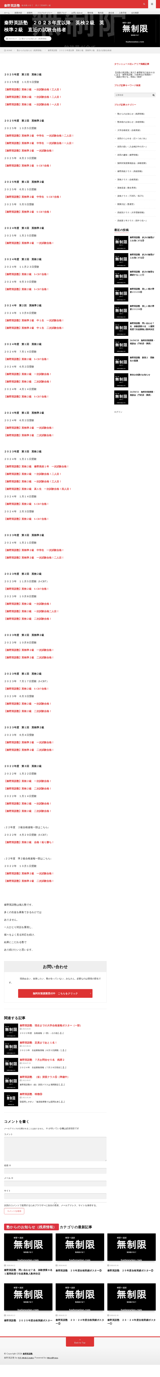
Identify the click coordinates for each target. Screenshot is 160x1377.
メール (8, 1184)
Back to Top (80, 1355)
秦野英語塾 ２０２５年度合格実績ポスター (27, 1334)
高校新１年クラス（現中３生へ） (133, 225)
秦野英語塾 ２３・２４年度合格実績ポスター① (130, 1334)
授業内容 (19, 15)
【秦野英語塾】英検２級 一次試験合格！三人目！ (33, 487)
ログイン (118, 416)
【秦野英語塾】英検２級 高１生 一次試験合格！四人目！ (38, 494)
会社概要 (148, 15)
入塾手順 (135, 15)
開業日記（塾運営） (127, 209)
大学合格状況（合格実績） (130, 136)
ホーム (7, 15)
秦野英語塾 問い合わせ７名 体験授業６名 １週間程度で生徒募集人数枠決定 (142, 330)
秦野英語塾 (28, 1366)
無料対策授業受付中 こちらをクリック (55, 999)
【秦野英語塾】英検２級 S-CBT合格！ (26, 280)
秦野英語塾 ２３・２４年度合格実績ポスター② (79, 1334)
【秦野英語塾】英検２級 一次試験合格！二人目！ (33, 479)
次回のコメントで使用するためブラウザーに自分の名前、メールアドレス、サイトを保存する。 (51, 1211)
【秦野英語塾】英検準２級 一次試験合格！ (29, 248)
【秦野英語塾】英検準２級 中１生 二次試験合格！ (34, 333)
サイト (7, 1197)
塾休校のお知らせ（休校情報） (132, 127)
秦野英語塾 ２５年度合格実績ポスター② (130, 1278)
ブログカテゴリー (49, 15)
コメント (8, 1140)
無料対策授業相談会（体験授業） (133, 168)
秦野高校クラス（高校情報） (131, 176)
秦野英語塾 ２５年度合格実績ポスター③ (79, 1278)
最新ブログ (68, 15)
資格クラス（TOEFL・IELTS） (132, 200)
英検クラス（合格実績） (129, 184)
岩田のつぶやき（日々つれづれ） (133, 144)
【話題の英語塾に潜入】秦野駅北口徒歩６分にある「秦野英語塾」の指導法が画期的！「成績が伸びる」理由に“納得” (135, 80)
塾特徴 (100, 15)
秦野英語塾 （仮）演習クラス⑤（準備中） (45, 1082)
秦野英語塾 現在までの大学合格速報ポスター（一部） (51, 1031)
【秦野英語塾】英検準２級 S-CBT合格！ (28, 217)
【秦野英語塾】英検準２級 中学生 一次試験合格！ (34, 556)
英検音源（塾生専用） (128, 192)
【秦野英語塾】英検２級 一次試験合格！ (28, 380)
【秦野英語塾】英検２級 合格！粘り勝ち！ (29, 848)
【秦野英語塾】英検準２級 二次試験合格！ (29, 441)
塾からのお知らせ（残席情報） (35, 45)
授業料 (32, 15)
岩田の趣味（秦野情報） (129, 160)
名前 (7, 1171)
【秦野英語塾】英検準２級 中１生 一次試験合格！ (34, 326)
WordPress (55, 1370)
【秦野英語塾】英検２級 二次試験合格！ (28, 387)
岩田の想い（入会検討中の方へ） (133, 152)
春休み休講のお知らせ (140, 379)
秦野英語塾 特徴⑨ (31, 1100)
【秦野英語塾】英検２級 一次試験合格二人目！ (31, 617)
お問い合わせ (85, 15)
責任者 (122, 15)
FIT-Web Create (26, 1370)
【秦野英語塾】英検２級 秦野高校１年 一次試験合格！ (36, 472)
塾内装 (111, 15)
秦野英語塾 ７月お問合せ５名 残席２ (42, 1065)
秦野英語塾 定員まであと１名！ (38, 1048)
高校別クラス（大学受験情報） (132, 217)
